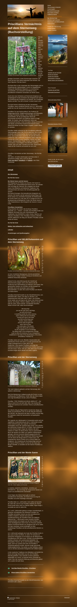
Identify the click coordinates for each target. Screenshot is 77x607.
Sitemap (18, 597)
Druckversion (11, 597)
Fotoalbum (22, 160)
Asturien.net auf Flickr (53, 90)
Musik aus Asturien (53, 74)
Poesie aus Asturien (53, 76)
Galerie (30, 160)
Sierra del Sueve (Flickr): (54, 99)
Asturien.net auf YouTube (54, 72)
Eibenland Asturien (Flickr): (55, 124)
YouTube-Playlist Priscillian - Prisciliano (23, 568)
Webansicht (67, 597)
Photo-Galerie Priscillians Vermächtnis (23, 572)
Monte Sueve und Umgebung (55, 80)
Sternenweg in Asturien (54, 78)
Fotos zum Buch (13, 160)
